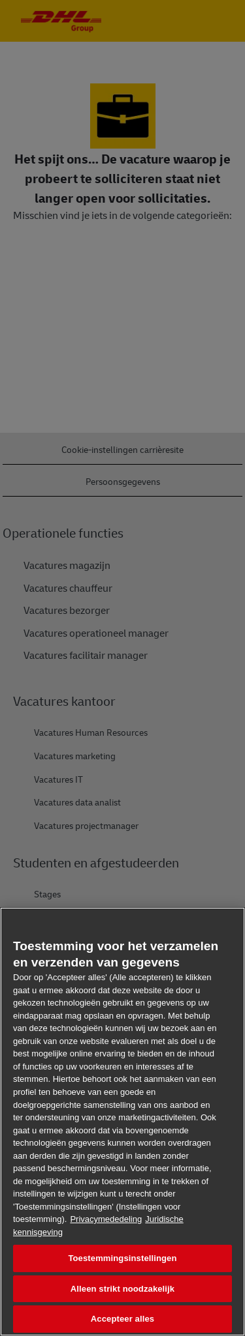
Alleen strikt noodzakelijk (122, 1289)
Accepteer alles (122, 1319)
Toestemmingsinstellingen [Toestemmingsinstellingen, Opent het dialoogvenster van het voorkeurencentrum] (122, 1258)
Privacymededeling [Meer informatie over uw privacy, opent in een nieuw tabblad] (106, 1219)
